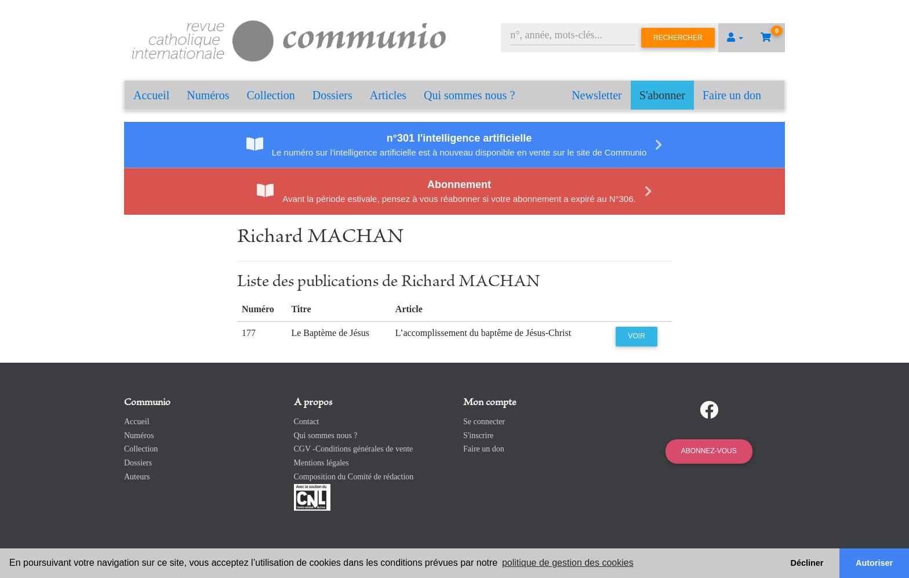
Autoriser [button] (874, 563)
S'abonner (662, 95)
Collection (271, 95)
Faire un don (732, 95)
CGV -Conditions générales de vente (353, 449)
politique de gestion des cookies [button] (568, 563)
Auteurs (137, 476)
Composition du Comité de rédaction (354, 476)
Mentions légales (321, 462)
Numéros (208, 95)
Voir (636, 336)
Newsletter (597, 95)
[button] (735, 37)
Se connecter (484, 421)
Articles (388, 95)
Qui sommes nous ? (469, 95)
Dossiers (332, 95)
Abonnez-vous (709, 451)
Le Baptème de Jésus (330, 333)
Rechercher (678, 38)
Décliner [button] (807, 563)
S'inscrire (478, 435)
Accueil (151, 95)
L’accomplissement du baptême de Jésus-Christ (483, 333)
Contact (306, 421)
